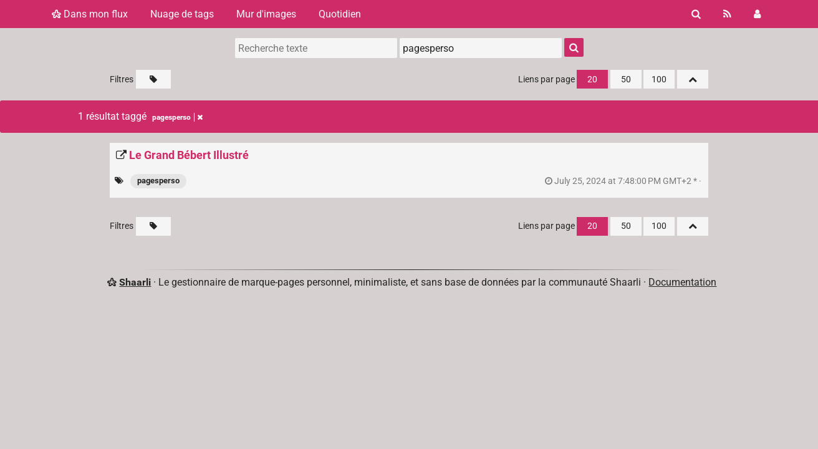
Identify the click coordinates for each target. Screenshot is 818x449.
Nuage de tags (182, 14)
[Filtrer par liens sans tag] (153, 79)
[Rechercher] (696, 14)
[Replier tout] (692, 79)
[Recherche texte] (316, 48)
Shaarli (135, 282)
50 (626, 79)
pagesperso (158, 180)
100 (659, 79)
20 (592, 79)
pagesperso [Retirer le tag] (177, 117)
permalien (624, 181)
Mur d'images (266, 14)
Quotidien (340, 14)
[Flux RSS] (727, 14)
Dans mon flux (90, 14)
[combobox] (481, 48)
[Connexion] (757, 14)
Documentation (682, 282)
